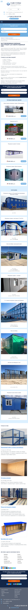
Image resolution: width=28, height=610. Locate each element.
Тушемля (19, 561)
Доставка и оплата (18, 589)
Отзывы (16, 595)
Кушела (18, 554)
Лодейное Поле (7, 561)
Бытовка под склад (6, 539)
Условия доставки (8, 38)
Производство (17, 594)
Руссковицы (6, 557)
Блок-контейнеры (5, 589)
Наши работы (17, 592)
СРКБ (2, 594)
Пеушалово (19, 562)
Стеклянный (19, 557)
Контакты (16, 596)
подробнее (23, 116)
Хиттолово (19, 556)
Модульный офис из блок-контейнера (12, 447)
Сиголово (5, 556)
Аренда (3, 595)
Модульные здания (5, 592)
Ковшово (5, 559)
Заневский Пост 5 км (7, 562)
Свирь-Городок (20, 559)
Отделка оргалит (6, 478)
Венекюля (6, 554)
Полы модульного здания (8, 507)
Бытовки (3, 591)
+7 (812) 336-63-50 (14, 16)
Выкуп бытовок (17, 591)
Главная (2, 38)
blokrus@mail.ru (6, 603)
